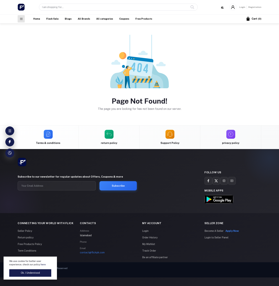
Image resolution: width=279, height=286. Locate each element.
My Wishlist (148, 244)
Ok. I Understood (30, 272)
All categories (104, 18)
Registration (254, 7)
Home (36, 18)
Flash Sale (52, 18)
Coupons (124, 18)
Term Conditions (27, 250)
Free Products (143, 18)
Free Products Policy (30, 244)
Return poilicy (25, 237)
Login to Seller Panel (216, 237)
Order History (149, 237)
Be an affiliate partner (155, 257)
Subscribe (118, 185)
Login (242, 7)
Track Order (149, 250)
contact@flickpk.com (92, 252)
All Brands (84, 18)
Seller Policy (25, 230)
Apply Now (232, 230)
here (43, 264)
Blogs (68, 18)
